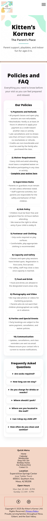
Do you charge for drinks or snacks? (25, 391)
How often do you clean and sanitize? (24, 428)
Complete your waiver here (24, 173)
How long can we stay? (24, 381)
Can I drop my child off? (24, 419)
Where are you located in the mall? (24, 409)
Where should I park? (25, 400)
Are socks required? (24, 373)
